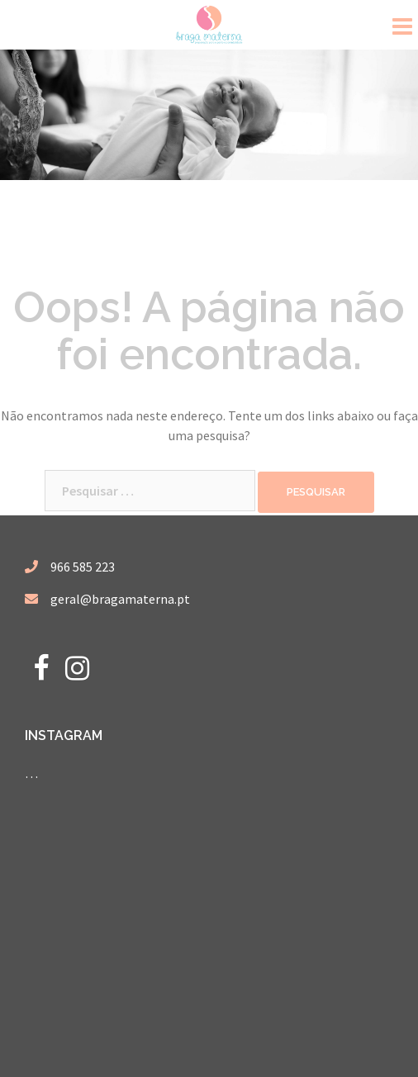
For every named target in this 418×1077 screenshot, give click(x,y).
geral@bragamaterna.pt (120, 599)
